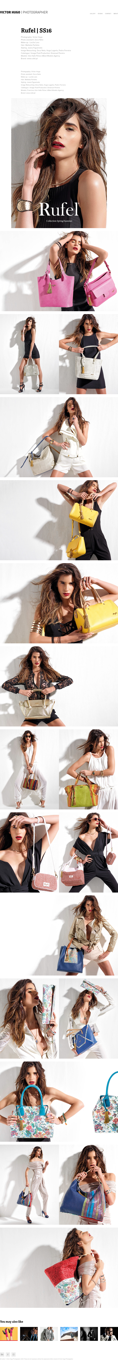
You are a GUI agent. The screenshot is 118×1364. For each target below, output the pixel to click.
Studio (100, 14)
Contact (108, 14)
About (116, 14)
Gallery (93, 14)
